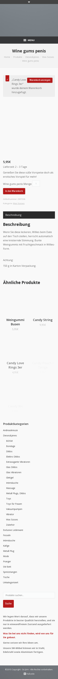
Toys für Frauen (14, 503)
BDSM (9, 440)
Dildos (9, 451)
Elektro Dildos (13, 456)
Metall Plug (8, 550)
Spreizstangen (10, 571)
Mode (6, 556)
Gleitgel (10, 477)
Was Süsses (48, 57)
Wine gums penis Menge (17, 184)
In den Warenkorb (14, 191)
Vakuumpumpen (14, 509)
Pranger (7, 561)
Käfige (6, 545)
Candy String (42, 320)
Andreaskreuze (10, 430)
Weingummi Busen (15, 322)
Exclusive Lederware (13, 530)
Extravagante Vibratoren (18, 461)
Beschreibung (13, 215)
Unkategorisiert (10, 582)
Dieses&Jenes (32, 57)
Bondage (10, 446)
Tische (6, 577)
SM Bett (7, 566)
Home (7, 57)
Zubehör (10, 524)
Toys (8, 498)
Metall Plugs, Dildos (16, 493)
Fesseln (7, 535)
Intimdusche (12, 482)
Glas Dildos (11, 467)
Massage (10, 488)
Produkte (17, 57)
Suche (8, 603)
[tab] (13, 215)
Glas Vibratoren (13, 472)
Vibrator (10, 514)
